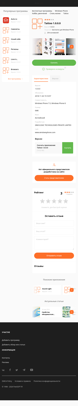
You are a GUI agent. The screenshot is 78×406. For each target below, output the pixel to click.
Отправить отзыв (54, 255)
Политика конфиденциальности (47, 381)
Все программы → (15, 79)
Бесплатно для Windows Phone (63, 30)
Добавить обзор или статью (13, 344)
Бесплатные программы (42, 11)
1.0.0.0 (49, 27)
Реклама (5, 362)
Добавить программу (11, 340)
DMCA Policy (7, 381)
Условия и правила (23, 381)
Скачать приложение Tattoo (46, 146)
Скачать (54, 62)
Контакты (6, 358)
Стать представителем (54, 178)
